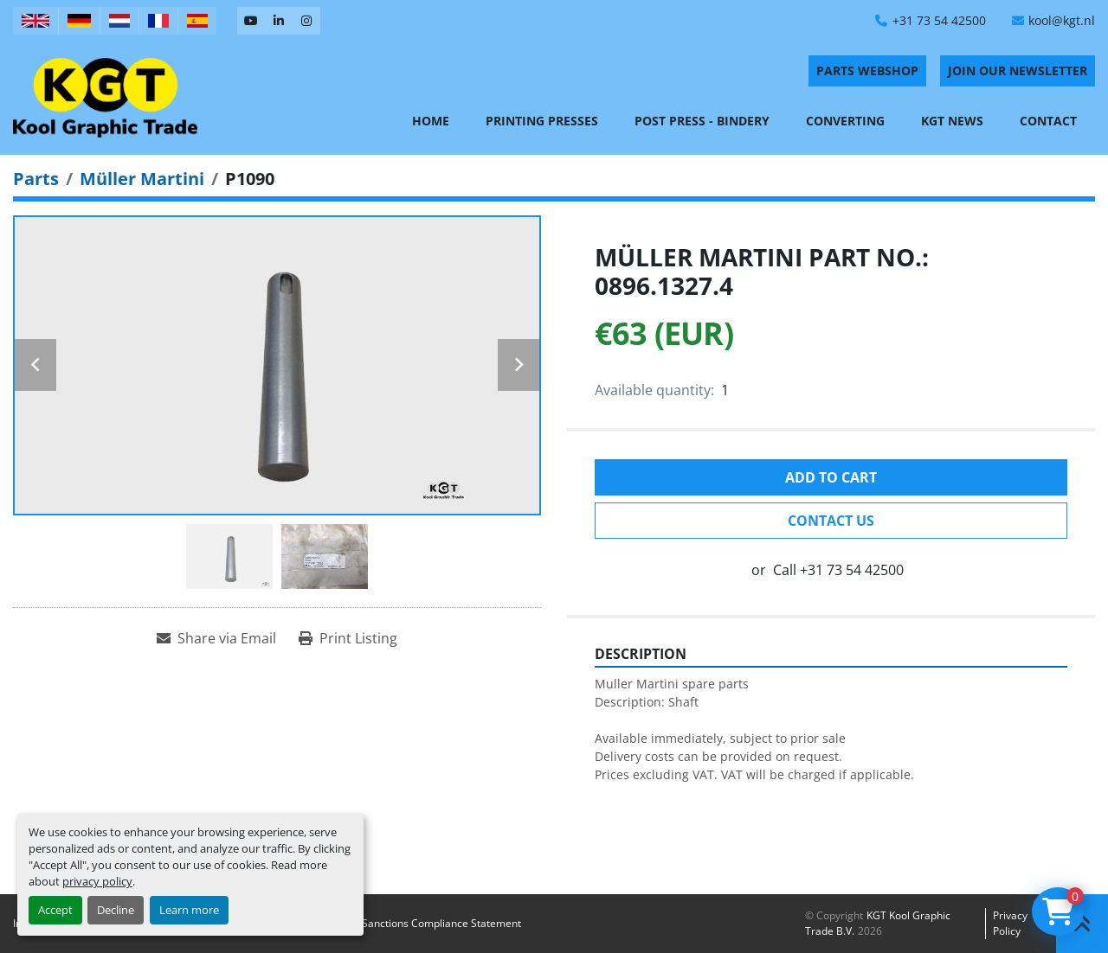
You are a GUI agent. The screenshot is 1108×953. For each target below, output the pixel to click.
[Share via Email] (216, 638)
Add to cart (831, 477)
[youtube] (251, 21)
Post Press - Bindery (702, 120)
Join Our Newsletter (1017, 70)
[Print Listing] (348, 638)
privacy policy (97, 881)
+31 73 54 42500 (939, 20)
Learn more (189, 910)
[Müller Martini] (142, 178)
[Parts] (36, 178)
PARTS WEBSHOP (867, 70)
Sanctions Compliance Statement (441, 923)
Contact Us (831, 520)
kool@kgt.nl (1061, 20)
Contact (1048, 120)
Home (430, 120)
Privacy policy (1010, 923)
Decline (115, 910)
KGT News (952, 120)
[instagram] (306, 21)
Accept (55, 910)
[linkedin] (279, 21)
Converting (845, 120)
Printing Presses (542, 120)
